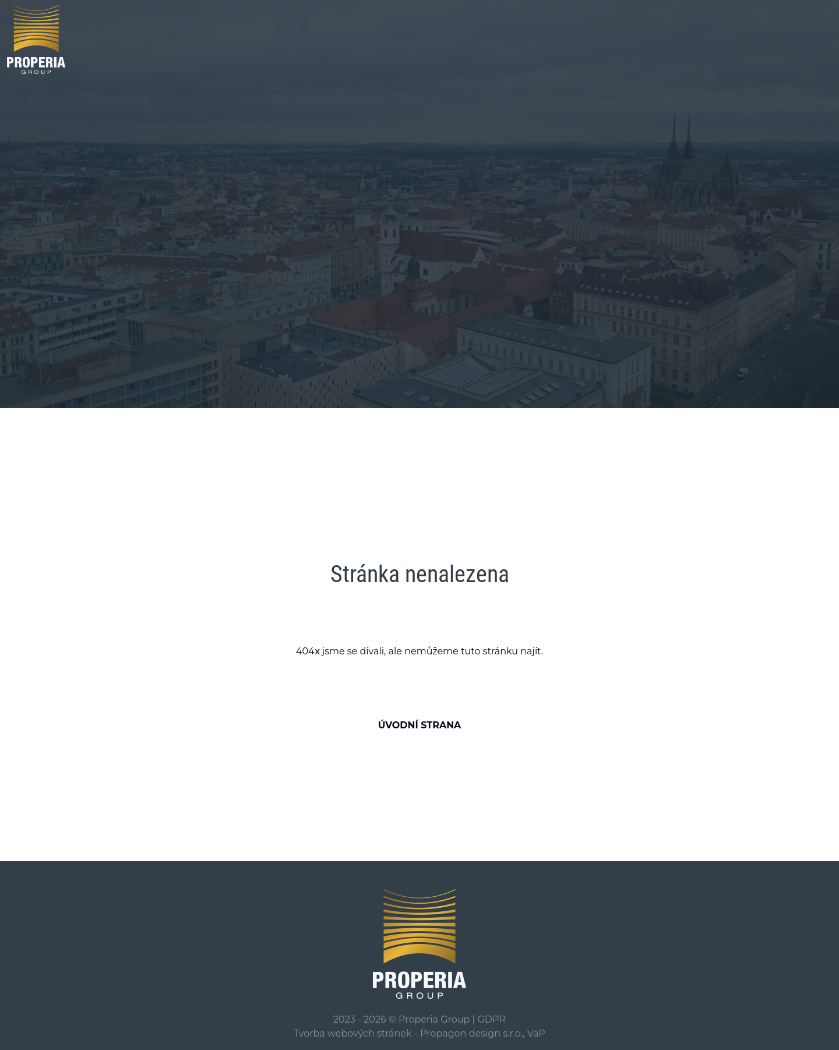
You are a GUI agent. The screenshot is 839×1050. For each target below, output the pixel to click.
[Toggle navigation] (783, 40)
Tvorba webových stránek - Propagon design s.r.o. (408, 1033)
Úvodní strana (419, 725)
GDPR (491, 1019)
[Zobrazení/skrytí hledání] (817, 38)
